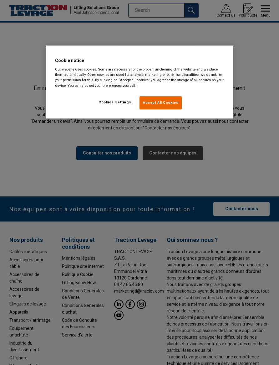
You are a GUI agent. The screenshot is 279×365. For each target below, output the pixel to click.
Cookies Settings (115, 102)
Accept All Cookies (160, 102)
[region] (139, 82)
